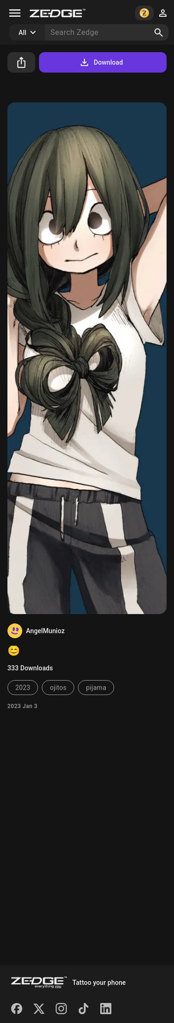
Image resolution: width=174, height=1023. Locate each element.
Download (101, 62)
